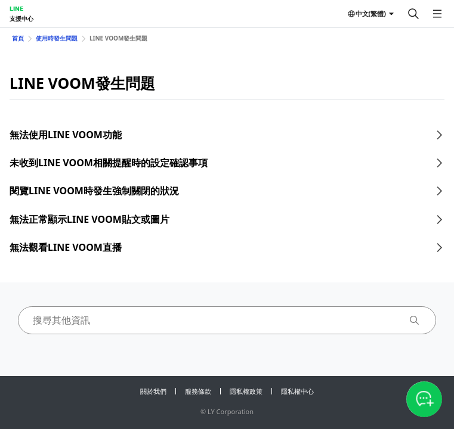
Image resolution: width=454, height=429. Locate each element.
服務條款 (198, 391)
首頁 (18, 38)
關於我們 (153, 391)
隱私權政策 (246, 391)
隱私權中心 (297, 391)
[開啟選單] (437, 14)
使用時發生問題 (57, 38)
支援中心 (21, 18)
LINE (16, 8)
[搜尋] (413, 14)
